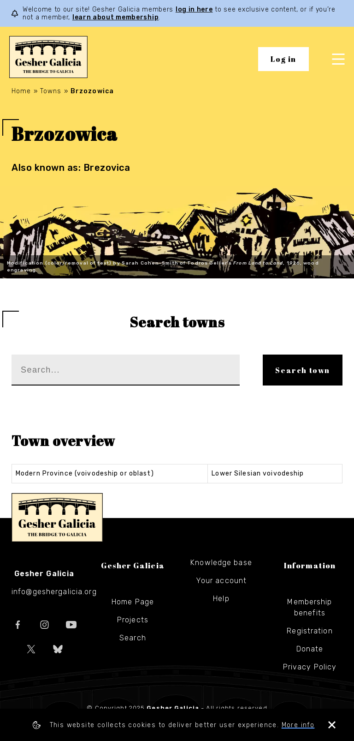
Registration (309, 631)
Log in (283, 59)
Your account (221, 580)
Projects (132, 619)
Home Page (133, 601)
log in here (194, 9)
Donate (310, 649)
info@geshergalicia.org (54, 591)
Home (21, 91)
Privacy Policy (310, 667)
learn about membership (115, 17)
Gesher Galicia (57, 517)
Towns (51, 91)
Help (221, 598)
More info (298, 725)
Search (132, 637)
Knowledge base (221, 562)
